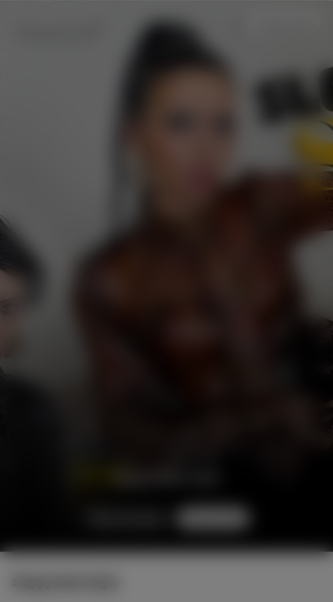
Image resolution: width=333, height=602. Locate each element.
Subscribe (286, 23)
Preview (127, 518)
